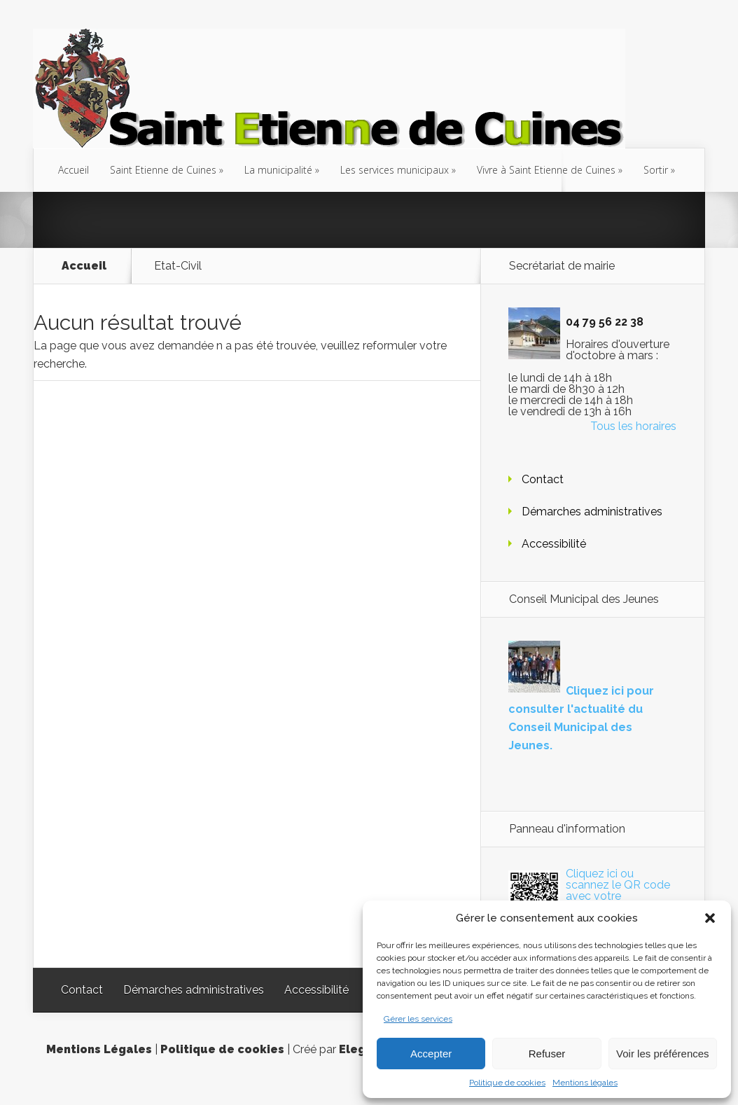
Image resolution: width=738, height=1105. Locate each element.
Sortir (655, 169)
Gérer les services (418, 1019)
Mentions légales (585, 1082)
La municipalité (278, 169)
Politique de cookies (507, 1082)
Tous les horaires (633, 426)
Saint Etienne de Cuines (163, 169)
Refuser (547, 1053)
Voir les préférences (662, 1053)
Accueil (73, 169)
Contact (543, 479)
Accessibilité (554, 543)
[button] (710, 918)
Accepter (431, 1053)
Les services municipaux (394, 169)
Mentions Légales (99, 1049)
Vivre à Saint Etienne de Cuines (546, 169)
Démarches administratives (592, 511)
